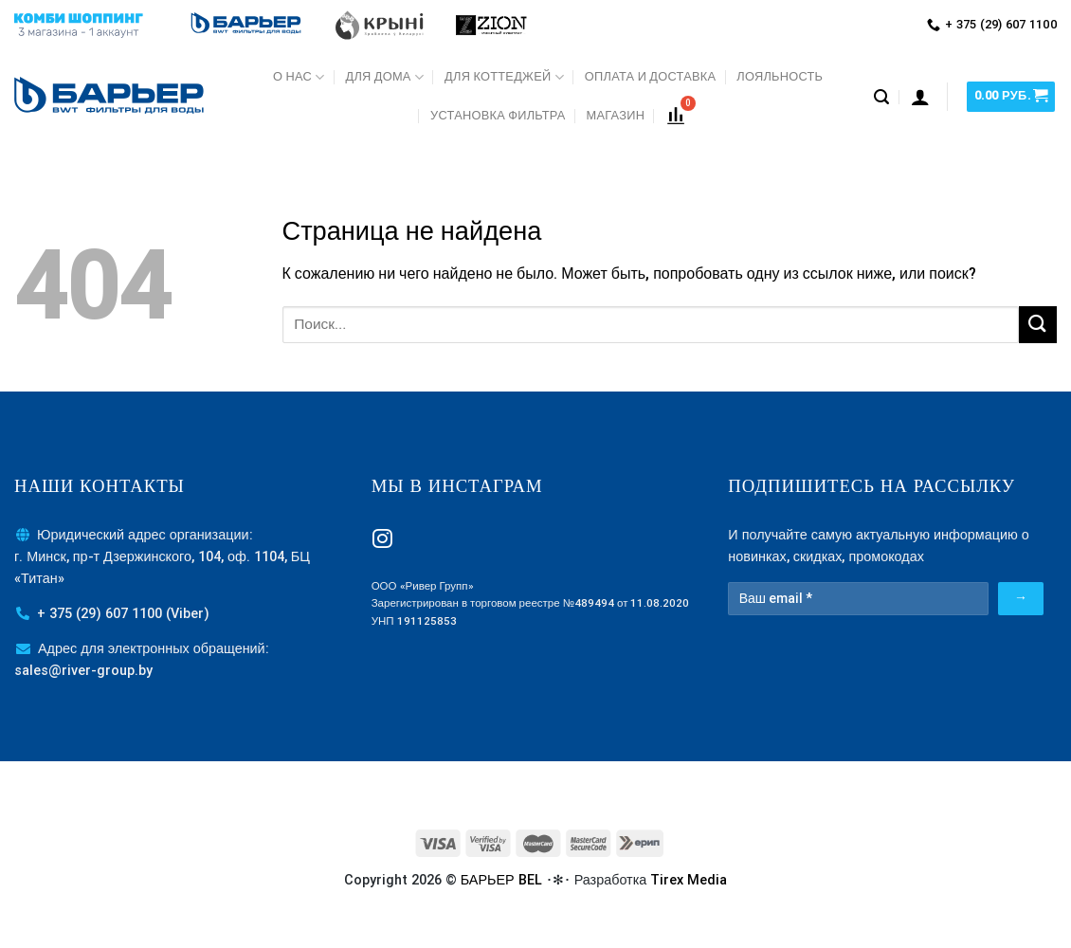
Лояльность (779, 76)
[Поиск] (881, 97)
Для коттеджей (504, 77)
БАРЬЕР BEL (501, 880)
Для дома (384, 77)
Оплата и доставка (650, 76)
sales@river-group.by (83, 671)
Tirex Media (688, 880)
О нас (298, 77)
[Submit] (1038, 324)
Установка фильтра (497, 115)
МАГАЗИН (616, 115)
